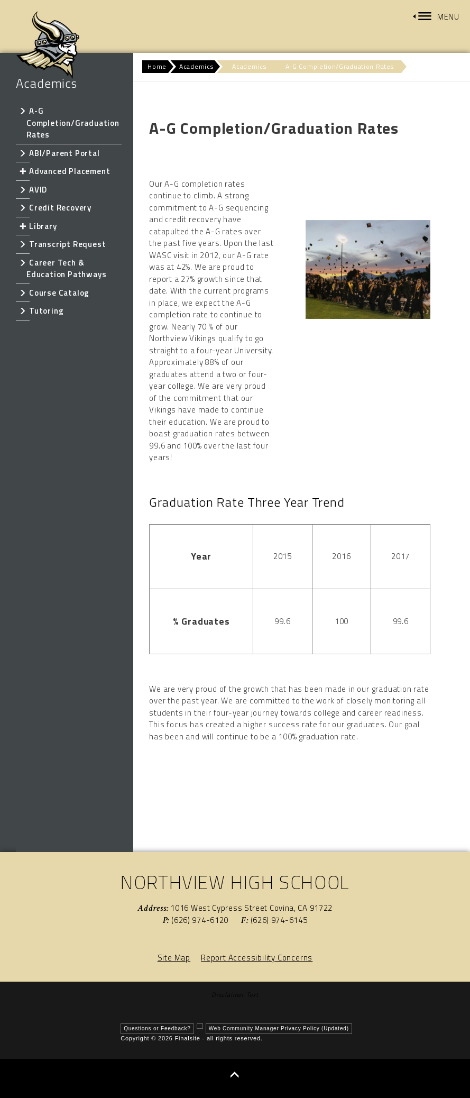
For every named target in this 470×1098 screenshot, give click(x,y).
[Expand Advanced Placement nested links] (22, 171)
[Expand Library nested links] (22, 226)
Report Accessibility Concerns (256, 957)
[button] (436, 17)
